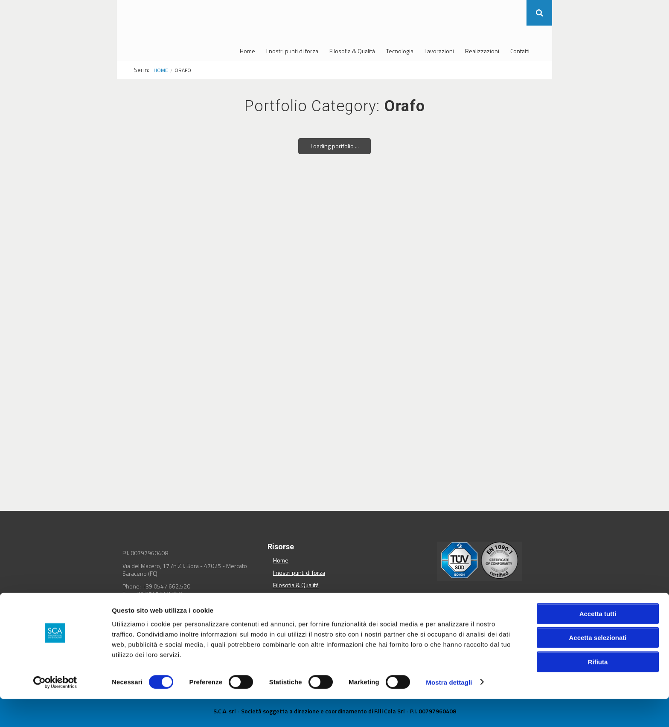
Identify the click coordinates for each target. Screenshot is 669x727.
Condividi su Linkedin (493, 613)
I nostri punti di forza (292, 50)
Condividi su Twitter (472, 613)
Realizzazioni (482, 50)
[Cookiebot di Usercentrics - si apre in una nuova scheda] (55, 710)
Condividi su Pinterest (514, 613)
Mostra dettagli (449, 710)
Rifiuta (598, 689)
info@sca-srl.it (157, 601)
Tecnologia (399, 50)
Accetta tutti (598, 641)
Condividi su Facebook (452, 613)
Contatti (519, 50)
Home (247, 50)
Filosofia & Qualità (352, 50)
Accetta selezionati (597, 665)
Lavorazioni (439, 50)
